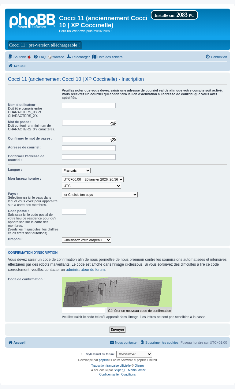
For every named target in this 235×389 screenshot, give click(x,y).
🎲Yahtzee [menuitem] (56, 57)
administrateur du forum (85, 269)
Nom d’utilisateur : (23, 105)
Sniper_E (120, 370)
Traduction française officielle (111, 365)
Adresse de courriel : (24, 147)
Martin (132, 370)
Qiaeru (139, 365)
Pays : (13, 194)
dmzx (142, 370)
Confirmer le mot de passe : (30, 138)
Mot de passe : (19, 122)
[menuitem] (19, 57)
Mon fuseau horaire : (24, 178)
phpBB (103, 360)
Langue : (15, 169)
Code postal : (18, 211)
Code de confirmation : (26, 279)
